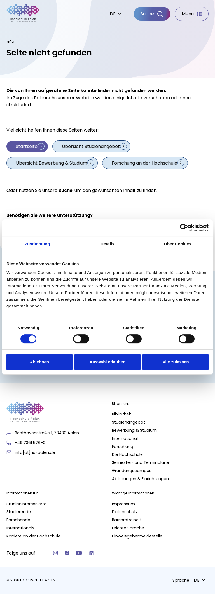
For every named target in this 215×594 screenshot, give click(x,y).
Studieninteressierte (26, 503)
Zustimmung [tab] (37, 243)
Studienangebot (128, 422)
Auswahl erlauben (107, 362)
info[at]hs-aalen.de (35, 452)
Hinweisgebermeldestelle (137, 536)
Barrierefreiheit (126, 520)
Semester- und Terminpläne (140, 462)
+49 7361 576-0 (30, 442)
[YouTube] (79, 553)
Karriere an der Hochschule (33, 536)
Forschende (18, 520)
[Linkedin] (91, 553)
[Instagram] (55, 553)
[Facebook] (67, 553)
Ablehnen (39, 362)
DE (113, 14)
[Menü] (192, 14)
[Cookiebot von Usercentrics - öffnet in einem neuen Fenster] (184, 228)
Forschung (122, 446)
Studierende (18, 512)
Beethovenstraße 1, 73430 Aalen (47, 433)
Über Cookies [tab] (177, 243)
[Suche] (152, 14)
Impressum (123, 503)
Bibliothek (121, 414)
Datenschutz (125, 512)
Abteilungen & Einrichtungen (140, 478)
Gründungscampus (131, 470)
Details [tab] (107, 243)
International (125, 438)
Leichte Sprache (128, 528)
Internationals (20, 528)
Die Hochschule (127, 454)
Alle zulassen (175, 362)
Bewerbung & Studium (134, 430)
